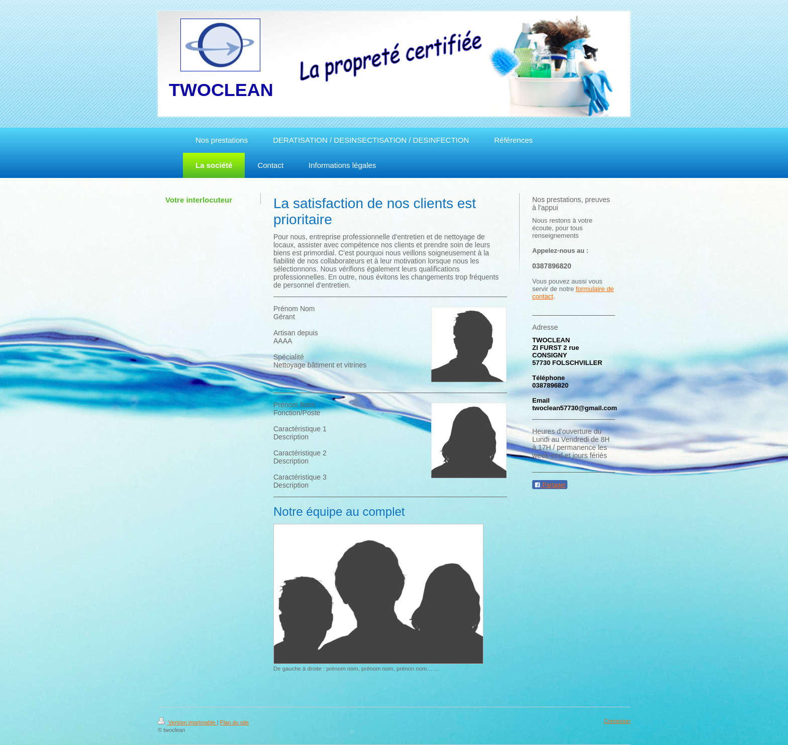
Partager (549, 485)
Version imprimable (187, 722)
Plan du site (234, 722)
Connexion (617, 721)
